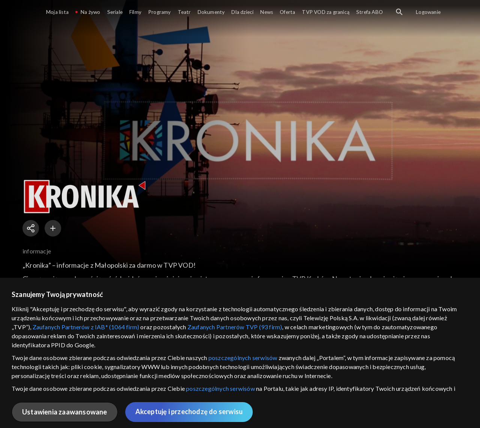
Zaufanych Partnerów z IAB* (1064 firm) (86, 326)
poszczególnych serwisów (243, 357)
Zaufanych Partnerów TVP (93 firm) (235, 326)
